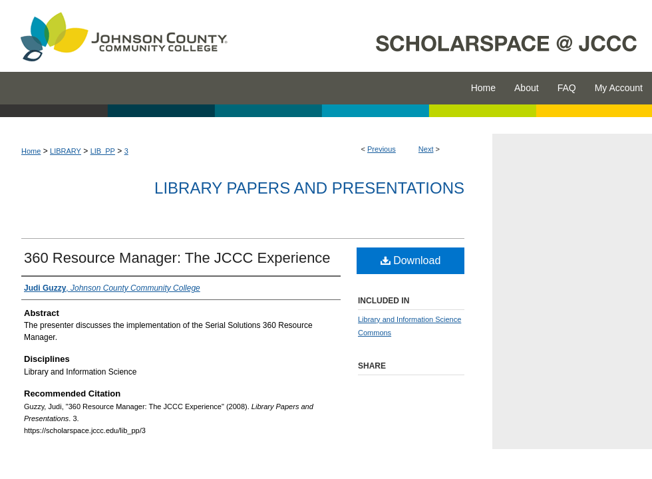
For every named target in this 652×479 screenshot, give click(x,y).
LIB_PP (102, 151)
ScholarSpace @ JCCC (447, 36)
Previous (381, 149)
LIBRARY (65, 151)
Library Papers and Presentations (309, 188)
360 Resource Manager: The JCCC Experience (177, 257)
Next (426, 149)
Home (31, 151)
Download (411, 260)
